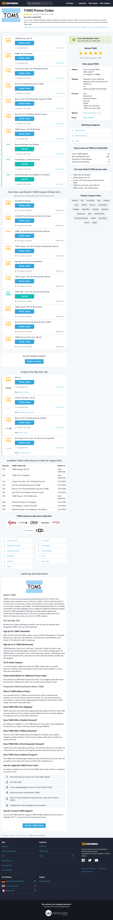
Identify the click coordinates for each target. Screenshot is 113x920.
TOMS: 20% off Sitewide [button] (24, 54)
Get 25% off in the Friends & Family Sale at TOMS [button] (33, 322)
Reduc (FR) (19, 890)
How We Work (7, 870)
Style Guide (43, 851)
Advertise (42, 846)
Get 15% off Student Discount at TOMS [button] (29, 84)
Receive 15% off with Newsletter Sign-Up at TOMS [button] (33, 99)
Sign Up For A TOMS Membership (97, 27)
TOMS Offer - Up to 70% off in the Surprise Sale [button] (32, 292)
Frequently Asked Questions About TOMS (55, 27)
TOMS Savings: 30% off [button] (23, 38)
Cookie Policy (103, 868)
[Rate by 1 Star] (80, 53)
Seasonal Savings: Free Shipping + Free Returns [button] (32, 175)
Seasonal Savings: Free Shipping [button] (27, 144)
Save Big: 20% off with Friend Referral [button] (28, 262)
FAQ (3, 856)
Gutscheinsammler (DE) (19, 881)
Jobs (56, 856)
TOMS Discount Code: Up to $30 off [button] (28, 337)
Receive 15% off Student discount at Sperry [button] (30, 418)
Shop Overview (7, 861)
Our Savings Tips (37, 27)
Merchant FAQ (7, 865)
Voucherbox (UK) (19, 886)
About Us (5, 846)
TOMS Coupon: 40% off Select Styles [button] (28, 307)
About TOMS (27, 27)
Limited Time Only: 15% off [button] (25, 398)
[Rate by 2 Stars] (85, 53)
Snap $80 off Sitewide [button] (23, 201)
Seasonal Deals (45, 881)
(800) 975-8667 (88, 118)
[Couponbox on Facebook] (83, 861)
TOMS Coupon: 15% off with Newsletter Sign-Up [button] (32, 277)
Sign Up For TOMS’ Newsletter (78, 27)
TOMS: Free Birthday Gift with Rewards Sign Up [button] (32, 231)
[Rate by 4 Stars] (95, 53)
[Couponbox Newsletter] (96, 861)
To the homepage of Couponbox (13, 3)
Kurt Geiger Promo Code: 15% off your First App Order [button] (34, 438)
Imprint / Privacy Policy (88, 868)
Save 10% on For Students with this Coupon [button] (31, 114)
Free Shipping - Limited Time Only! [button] (27, 160)
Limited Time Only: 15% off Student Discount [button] (31, 69)
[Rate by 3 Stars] (90, 53)
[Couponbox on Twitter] (89, 861)
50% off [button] (17, 378)
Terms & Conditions (87, 871)
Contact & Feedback (9, 851)
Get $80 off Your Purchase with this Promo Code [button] (33, 216)
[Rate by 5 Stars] (100, 53)
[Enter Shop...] (39, 3)
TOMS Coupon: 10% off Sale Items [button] (27, 129)
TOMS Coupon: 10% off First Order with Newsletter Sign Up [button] (36, 246)
